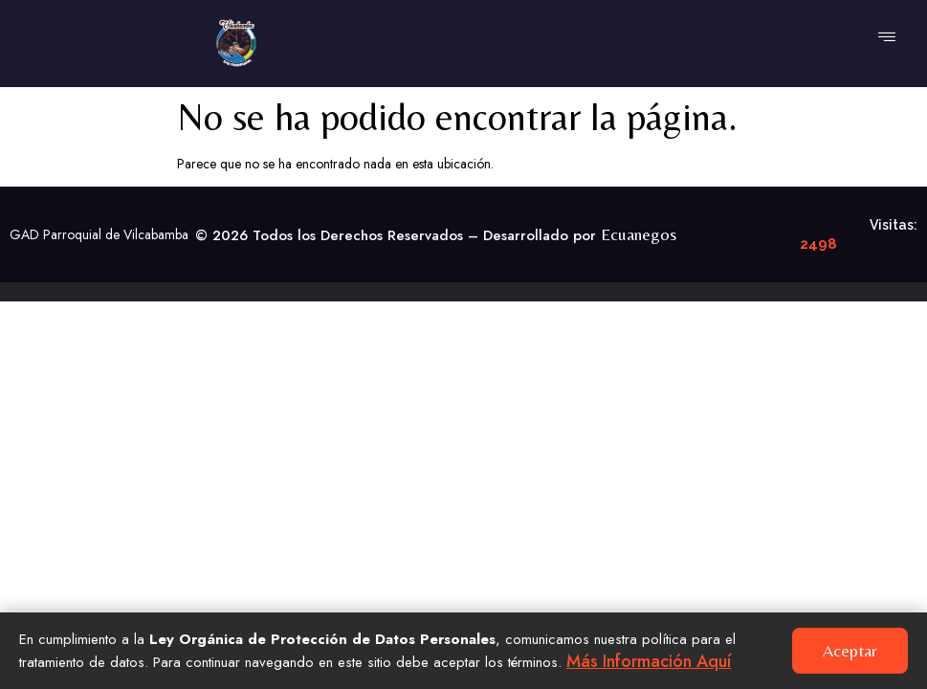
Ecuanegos (638, 234)
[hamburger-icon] (886, 38)
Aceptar (850, 650)
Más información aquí (648, 661)
